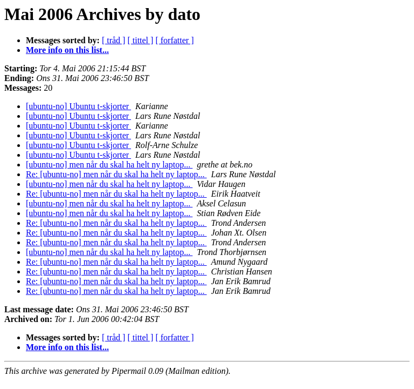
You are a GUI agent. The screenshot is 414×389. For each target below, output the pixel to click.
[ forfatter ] (174, 40)
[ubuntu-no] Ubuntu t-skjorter (78, 106)
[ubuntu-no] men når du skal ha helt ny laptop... (109, 164)
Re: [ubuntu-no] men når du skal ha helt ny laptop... (116, 174)
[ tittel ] (140, 40)
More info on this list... (67, 50)
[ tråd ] (114, 40)
